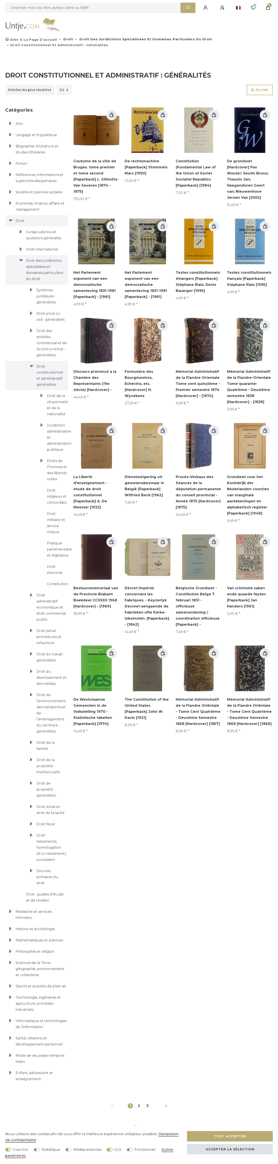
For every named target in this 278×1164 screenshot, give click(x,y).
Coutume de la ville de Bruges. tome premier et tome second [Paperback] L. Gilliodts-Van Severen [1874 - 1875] (96, 176)
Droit (67, 39)
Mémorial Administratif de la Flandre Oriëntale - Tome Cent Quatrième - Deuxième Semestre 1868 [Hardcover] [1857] (198, 711)
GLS (117, 1150)
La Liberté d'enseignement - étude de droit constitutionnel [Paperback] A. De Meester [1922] (90, 492)
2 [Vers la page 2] (139, 1106)
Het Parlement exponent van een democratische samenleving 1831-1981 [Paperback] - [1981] (94, 284)
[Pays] (238, 8)
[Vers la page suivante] (160, 1106)
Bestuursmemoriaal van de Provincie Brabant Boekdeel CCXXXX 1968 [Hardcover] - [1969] (95, 597)
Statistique (50, 1150)
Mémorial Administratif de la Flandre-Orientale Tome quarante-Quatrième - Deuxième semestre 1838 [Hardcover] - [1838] (249, 387)
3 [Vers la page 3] (147, 1106)
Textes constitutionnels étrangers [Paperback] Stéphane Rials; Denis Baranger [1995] (198, 281)
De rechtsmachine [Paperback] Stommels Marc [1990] (146, 167)
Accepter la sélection (230, 1149)
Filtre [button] (259, 90)
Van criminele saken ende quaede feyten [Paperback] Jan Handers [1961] (246, 597)
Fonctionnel (145, 1150)
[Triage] (30, 90)
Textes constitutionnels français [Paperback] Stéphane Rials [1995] (249, 278)
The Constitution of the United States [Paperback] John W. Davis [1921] (147, 708)
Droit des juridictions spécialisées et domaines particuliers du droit (145, 39)
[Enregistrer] (223, 7)
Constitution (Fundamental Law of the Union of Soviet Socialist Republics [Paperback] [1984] (196, 173)
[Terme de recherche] (92, 8)
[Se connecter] (206, 7)
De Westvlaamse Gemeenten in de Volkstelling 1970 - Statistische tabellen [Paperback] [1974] (92, 711)
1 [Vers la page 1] (130, 1106)
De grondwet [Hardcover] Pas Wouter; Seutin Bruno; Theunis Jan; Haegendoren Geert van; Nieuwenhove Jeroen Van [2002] (247, 179)
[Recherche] (187, 8)
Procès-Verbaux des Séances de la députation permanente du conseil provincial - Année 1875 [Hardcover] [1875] (198, 492)
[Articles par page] (64, 90)
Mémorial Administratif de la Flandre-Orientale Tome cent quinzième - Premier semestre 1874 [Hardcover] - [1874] (198, 384)
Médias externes (87, 1150)
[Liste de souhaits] (253, 8)
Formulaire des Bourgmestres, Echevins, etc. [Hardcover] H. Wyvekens (139, 384)
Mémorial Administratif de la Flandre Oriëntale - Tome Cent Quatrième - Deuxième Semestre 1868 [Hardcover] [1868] (249, 711)
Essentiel (20, 1150)
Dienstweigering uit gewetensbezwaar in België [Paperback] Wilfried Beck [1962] (144, 486)
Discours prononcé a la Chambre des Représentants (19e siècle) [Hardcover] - (94, 381)
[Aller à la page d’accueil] (31, 40)
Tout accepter (230, 1136)
